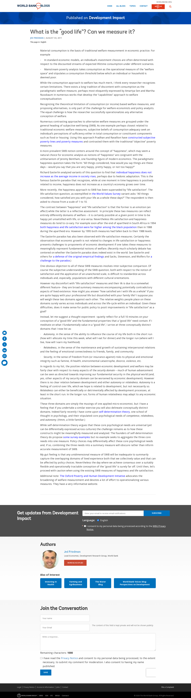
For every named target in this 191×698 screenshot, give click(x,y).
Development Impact (107, 18)
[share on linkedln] (4, 350)
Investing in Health (51, 583)
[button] (170, 6)
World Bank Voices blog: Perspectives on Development (135, 583)
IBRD (41, 695)
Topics (132, 6)
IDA (46, 695)
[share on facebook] (4, 338)
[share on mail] (4, 333)
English (43, 42)
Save (46, 672)
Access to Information (45, 687)
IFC (51, 695)
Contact (144, 6)
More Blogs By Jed (75, 563)
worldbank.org (164, 2)
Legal (19, 687)
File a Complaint (167, 687)
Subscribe (157, 513)
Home (109, 6)
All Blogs (120, 6)
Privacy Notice (69, 658)
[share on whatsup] (4, 356)
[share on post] (4, 344)
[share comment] (4, 363)
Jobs (58, 687)
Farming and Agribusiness (75, 583)
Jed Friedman (37, 38)
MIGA (57, 695)
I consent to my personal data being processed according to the (126, 528)
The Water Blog (100, 583)
